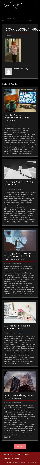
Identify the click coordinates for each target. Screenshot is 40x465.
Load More (20, 446)
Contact (19, 458)
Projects (26, 454)
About (18, 454)
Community (8, 454)
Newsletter (8, 458)
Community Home (9, 18)
